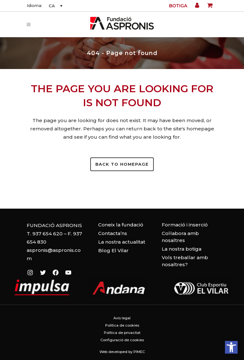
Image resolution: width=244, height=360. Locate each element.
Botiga (178, 6)
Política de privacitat (122, 332)
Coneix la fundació (120, 225)
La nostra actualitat (121, 242)
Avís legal (122, 318)
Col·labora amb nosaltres (180, 236)
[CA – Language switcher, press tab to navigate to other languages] (55, 6)
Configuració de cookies (122, 340)
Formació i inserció (185, 225)
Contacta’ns (112, 233)
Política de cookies (122, 325)
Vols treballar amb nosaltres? (185, 260)
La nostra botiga (181, 249)
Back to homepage (122, 164)
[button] (231, 347)
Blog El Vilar (113, 250)
